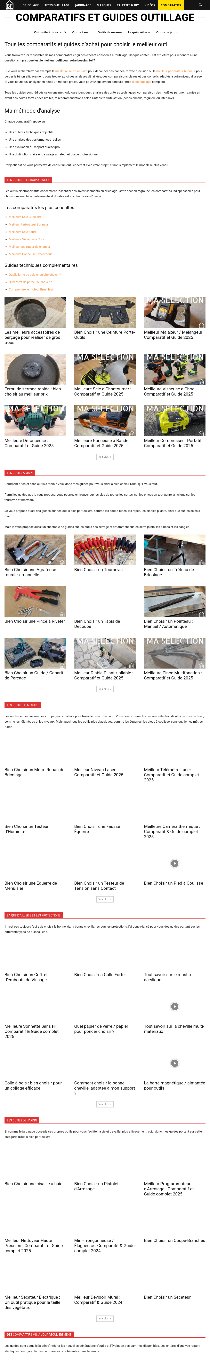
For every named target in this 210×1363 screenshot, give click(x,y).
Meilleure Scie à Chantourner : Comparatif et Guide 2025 (102, 391)
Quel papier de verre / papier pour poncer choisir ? (101, 1029)
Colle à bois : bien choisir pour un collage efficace (33, 1086)
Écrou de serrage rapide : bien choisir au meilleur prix (33, 391)
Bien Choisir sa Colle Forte (99, 974)
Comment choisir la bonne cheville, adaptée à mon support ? (104, 1088)
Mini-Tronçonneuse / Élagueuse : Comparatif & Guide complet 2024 (104, 1245)
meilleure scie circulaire (71, 71)
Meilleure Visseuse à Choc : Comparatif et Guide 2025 (170, 391)
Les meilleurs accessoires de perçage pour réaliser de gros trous (32, 337)
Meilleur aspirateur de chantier (29, 247)
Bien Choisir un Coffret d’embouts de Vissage (26, 977)
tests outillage (141, 82)
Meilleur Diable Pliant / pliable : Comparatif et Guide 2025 (103, 675)
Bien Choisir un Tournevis (98, 569)
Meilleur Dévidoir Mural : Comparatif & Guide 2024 (98, 1300)
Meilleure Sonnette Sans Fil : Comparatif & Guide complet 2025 (32, 1031)
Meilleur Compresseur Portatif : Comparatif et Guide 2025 (174, 443)
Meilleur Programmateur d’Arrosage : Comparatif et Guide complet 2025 (169, 1188)
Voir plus (105, 456)
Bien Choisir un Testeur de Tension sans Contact (99, 886)
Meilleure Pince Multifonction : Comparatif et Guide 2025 (173, 675)
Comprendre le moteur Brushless (31, 289)
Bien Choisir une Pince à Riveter (35, 621)
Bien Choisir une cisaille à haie (33, 1183)
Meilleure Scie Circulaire (25, 217)
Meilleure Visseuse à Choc (27, 239)
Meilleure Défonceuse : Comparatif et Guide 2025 (29, 443)
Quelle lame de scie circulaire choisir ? (35, 275)
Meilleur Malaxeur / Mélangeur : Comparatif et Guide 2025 (174, 335)
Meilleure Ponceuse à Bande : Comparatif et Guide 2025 (102, 443)
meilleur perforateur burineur (175, 71)
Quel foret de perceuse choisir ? (30, 282)
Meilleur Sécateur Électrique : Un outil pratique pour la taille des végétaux (32, 1302)
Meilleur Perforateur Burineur (28, 224)
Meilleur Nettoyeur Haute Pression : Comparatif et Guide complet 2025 (34, 1245)
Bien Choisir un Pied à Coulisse (173, 883)
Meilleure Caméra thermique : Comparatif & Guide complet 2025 (172, 831)
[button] (200, 5)
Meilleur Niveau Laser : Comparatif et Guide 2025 (98, 772)
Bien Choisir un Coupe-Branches (174, 1240)
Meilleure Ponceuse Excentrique (30, 254)
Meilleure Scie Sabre (23, 232)
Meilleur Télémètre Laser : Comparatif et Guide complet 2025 (171, 774)
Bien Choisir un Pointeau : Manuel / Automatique (168, 624)
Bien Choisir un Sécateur (167, 1297)
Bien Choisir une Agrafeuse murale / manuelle (30, 572)
